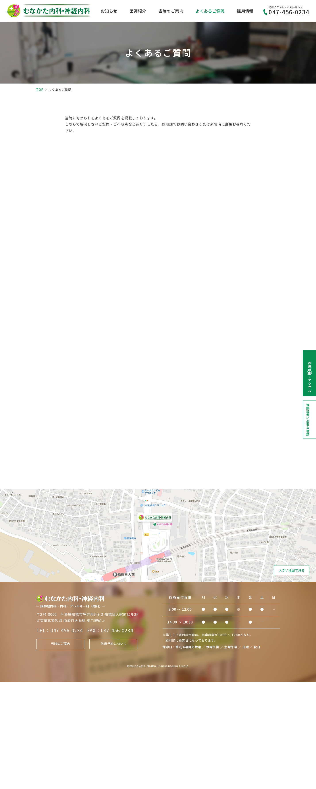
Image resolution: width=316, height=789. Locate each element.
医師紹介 (137, 11)
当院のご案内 (170, 11)
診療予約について (114, 750)
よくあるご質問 (210, 11)
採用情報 (245, 11)
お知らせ (109, 11)
